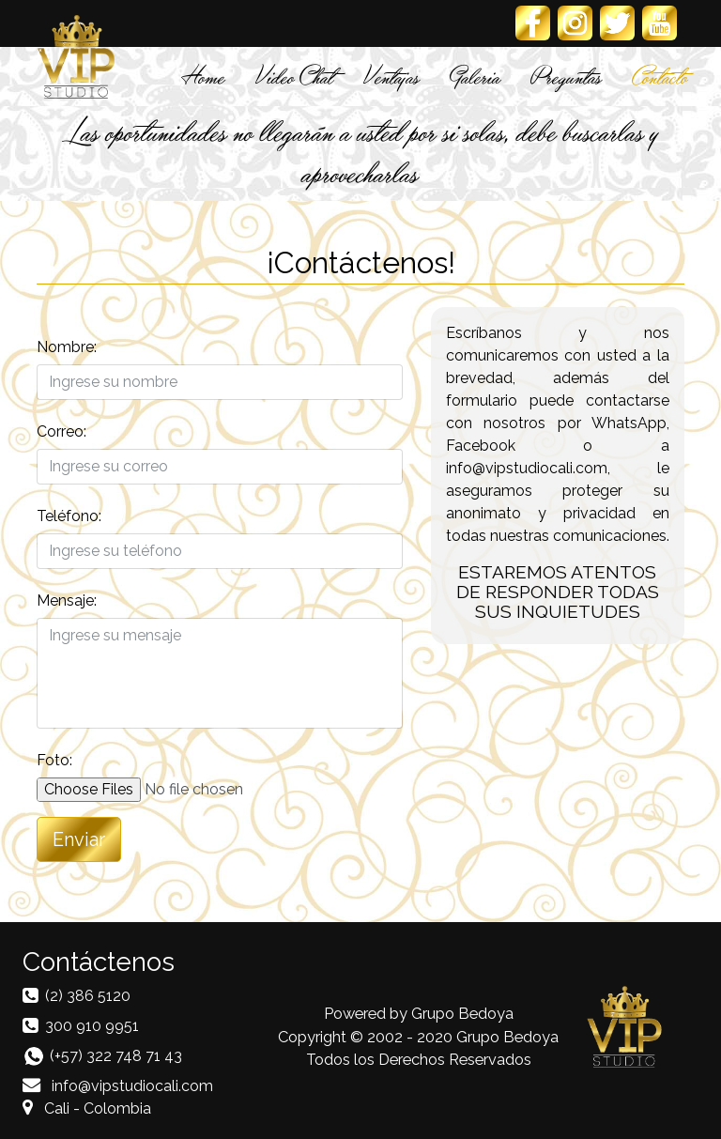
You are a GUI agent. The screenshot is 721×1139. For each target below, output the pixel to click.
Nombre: (67, 347)
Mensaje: (67, 600)
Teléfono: (69, 516)
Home (203, 76)
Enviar (79, 839)
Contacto (660, 76)
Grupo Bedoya (462, 1014)
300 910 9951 (92, 1026)
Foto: (54, 760)
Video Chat (294, 76)
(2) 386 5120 (87, 996)
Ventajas (391, 76)
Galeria (475, 76)
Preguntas (566, 76)
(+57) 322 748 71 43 (116, 1056)
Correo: (61, 431)
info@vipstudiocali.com (118, 1086)
